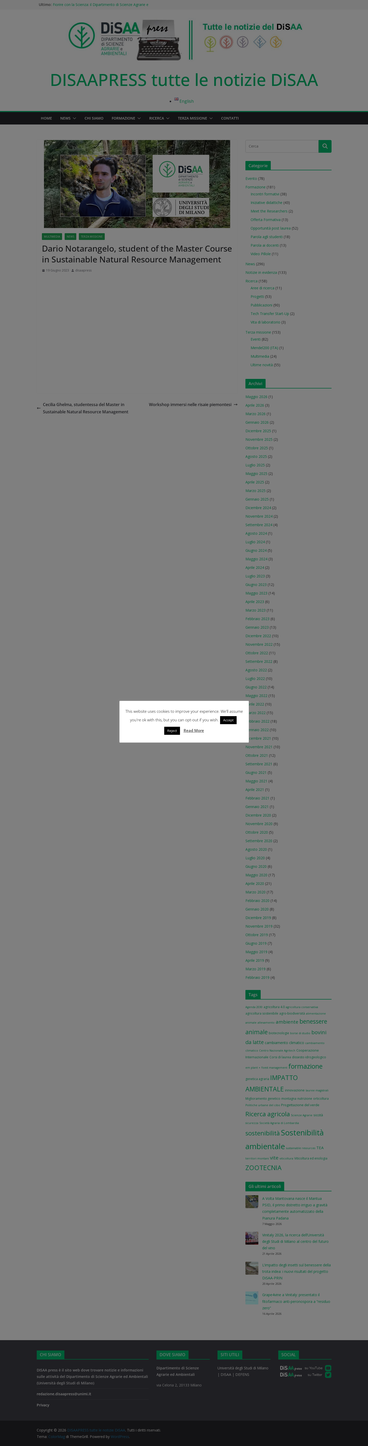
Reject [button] (172, 732)
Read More (194, 732)
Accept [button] (228, 721)
